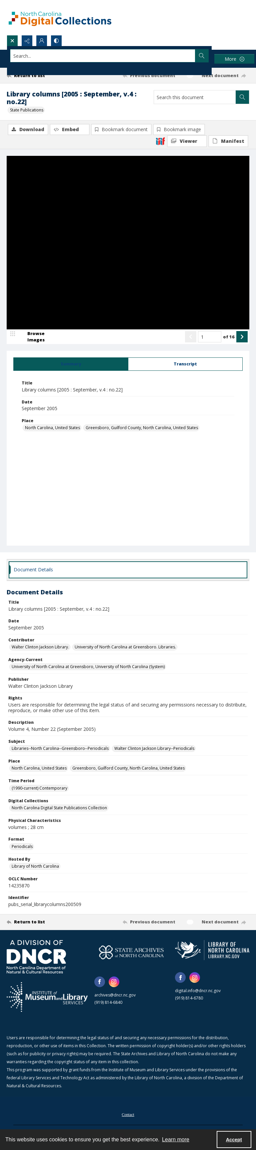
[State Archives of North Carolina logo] (131, 952)
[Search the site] (103, 55)
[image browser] (32, 336)
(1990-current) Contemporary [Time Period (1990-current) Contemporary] (39, 788)
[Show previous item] (190, 336)
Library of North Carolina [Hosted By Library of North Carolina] (35, 866)
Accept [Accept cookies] (234, 1139)
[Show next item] (242, 336)
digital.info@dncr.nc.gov (198, 990)
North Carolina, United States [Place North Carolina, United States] (52, 427)
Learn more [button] (175, 1139)
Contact (128, 1114)
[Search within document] (242, 97)
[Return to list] (38, 75)
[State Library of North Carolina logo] (212, 950)
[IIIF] (160, 141)
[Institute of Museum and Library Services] (47, 997)
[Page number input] (209, 336)
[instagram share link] (114, 981)
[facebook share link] (99, 981)
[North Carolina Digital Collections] (60, 17)
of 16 (229, 337)
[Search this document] (195, 97)
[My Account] (41, 40)
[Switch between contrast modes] (56, 40)
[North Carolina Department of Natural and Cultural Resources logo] (36, 956)
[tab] (71, 364)
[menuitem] (128, 1114)
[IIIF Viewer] (187, 141)
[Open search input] (12, 40)
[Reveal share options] (27, 40)
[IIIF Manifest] (228, 141)
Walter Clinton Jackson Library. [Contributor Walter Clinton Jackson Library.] (40, 647)
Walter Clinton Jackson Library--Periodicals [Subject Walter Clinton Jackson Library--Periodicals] (154, 748)
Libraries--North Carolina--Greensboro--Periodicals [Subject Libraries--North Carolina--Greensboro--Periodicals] (60, 748)
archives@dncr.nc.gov (115, 995)
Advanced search (26, 67)
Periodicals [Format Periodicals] (22, 846)
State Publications (26, 110)
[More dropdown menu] (234, 59)
